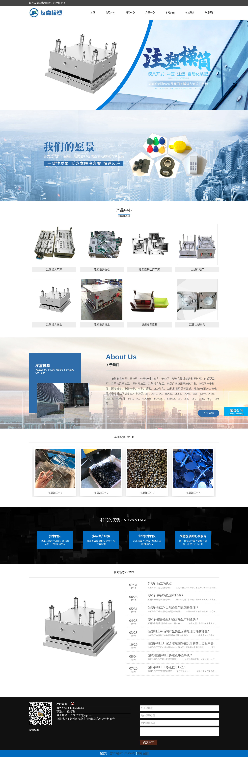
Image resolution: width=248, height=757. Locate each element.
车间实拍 (170, 12)
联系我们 (209, 12)
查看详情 (208, 413)
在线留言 (189, 12)
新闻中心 (130, 12)
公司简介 (110, 12)
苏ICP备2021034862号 (123, 753)
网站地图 (142, 753)
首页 (92, 12)
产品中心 (150, 12)
